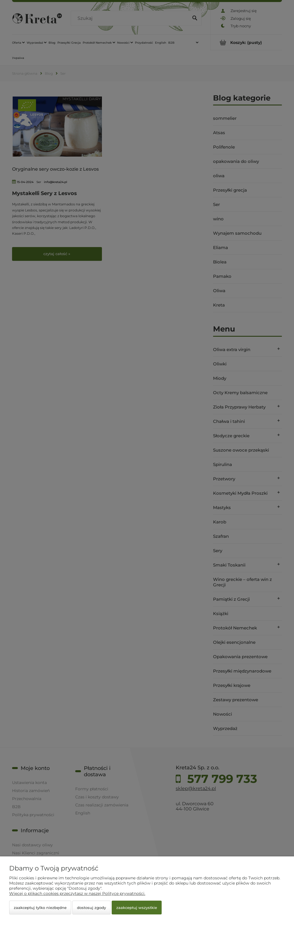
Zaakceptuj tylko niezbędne (40, 907)
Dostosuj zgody (91, 907)
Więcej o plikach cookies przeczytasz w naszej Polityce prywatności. (77, 893)
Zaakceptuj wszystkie (136, 907)
